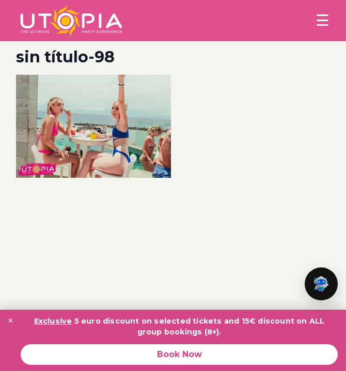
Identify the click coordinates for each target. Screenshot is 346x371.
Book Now (179, 354)
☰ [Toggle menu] (322, 20)
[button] (321, 283)
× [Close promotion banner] (10, 320)
